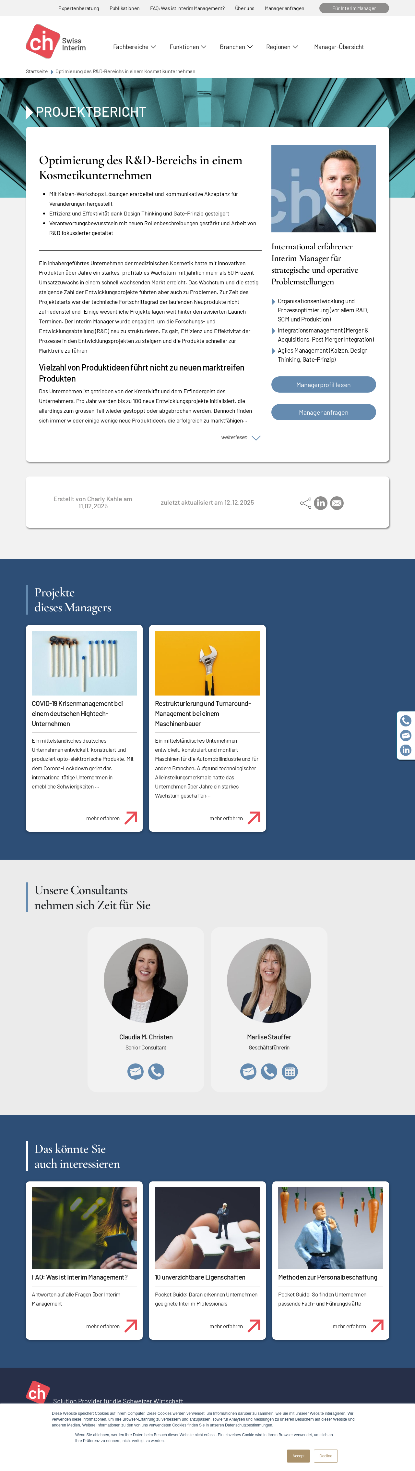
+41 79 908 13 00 (269, 1071)
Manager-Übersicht (339, 46)
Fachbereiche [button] (130, 46)
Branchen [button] (232, 46)
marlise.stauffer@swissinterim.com (248, 1071)
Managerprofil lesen (323, 384)
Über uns (245, 8)
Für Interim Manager (354, 8)
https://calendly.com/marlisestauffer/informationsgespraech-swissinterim (290, 1071)
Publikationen (125, 8)
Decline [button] (325, 1456)
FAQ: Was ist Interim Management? (187, 8)
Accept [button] (298, 1456)
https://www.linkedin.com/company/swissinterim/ (405, 750)
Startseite (37, 71)
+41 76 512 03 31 (156, 1071)
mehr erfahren (114, 814)
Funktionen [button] (184, 46)
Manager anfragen (284, 8)
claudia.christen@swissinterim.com (135, 1071)
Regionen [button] (278, 46)
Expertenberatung (78, 8)
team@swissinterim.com (405, 735)
